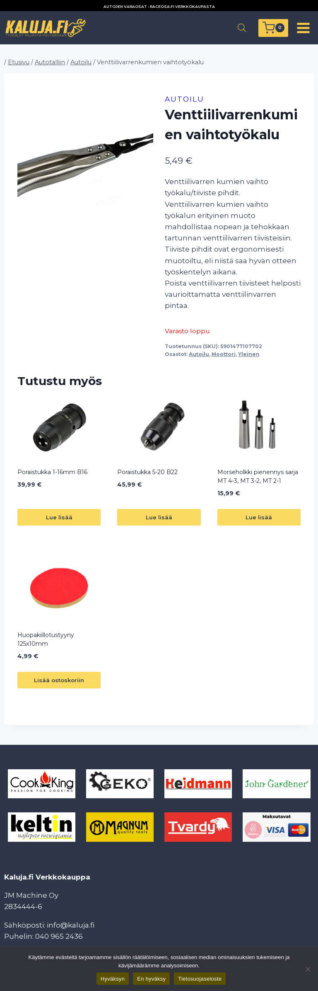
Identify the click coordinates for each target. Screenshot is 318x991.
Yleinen (249, 354)
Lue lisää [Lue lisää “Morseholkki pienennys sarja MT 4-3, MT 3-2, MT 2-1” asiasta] (259, 517)
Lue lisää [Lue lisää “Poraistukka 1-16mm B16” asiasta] (59, 517)
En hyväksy (151, 979)
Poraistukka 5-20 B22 (147, 472)
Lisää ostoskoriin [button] (59, 680)
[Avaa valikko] (303, 27)
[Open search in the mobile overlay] (242, 28)
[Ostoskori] (273, 28)
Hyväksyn (113, 979)
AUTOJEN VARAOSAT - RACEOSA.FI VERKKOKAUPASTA (159, 6)
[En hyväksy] (308, 969)
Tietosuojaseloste (200, 979)
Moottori (224, 354)
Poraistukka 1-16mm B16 (52, 472)
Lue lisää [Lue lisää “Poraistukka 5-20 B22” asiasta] (159, 517)
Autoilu (184, 99)
